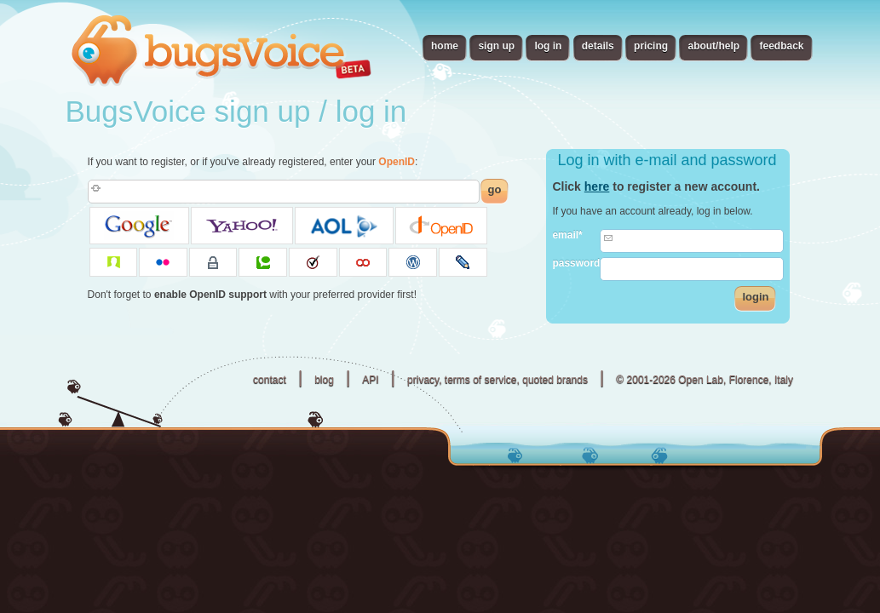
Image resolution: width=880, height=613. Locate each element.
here (597, 186)
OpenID (396, 162)
